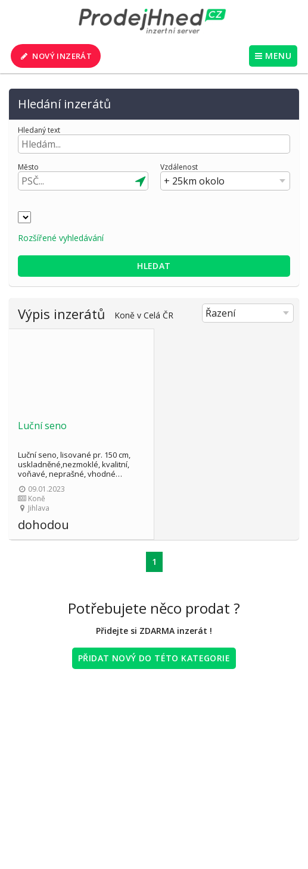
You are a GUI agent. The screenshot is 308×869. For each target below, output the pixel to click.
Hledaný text (39, 130)
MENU (273, 55)
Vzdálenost (179, 167)
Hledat (154, 265)
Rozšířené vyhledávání (61, 237)
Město (28, 167)
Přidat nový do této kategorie (154, 658)
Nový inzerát (55, 56)
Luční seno (42, 425)
